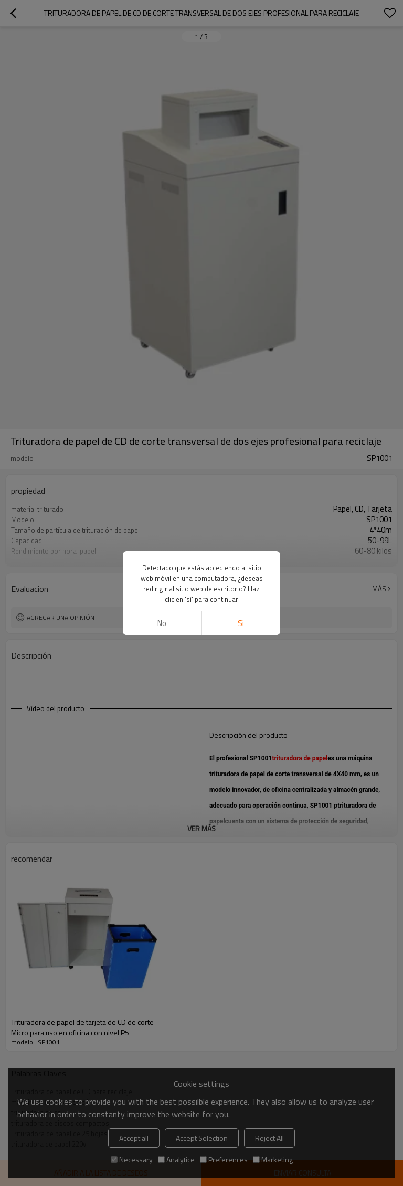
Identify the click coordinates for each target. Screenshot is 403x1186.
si (241, 623)
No (161, 623)
